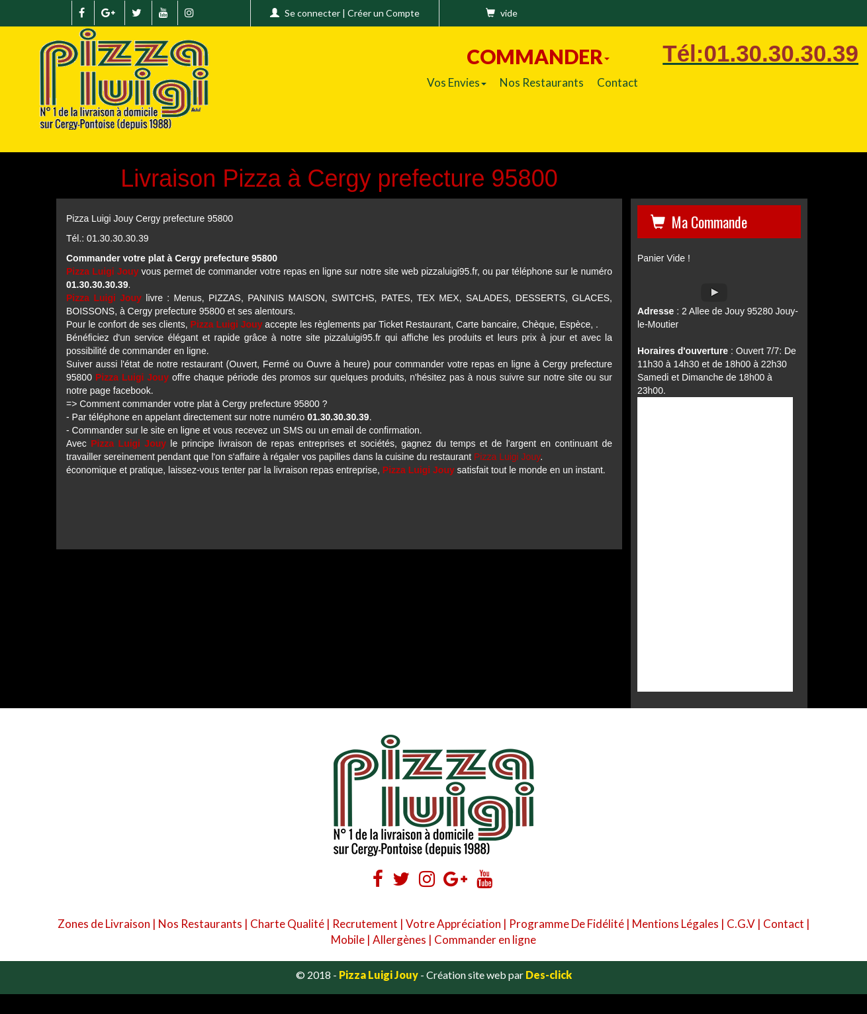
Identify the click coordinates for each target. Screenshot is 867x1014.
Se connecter (312, 13)
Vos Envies (456, 82)
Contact (617, 82)
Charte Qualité (287, 924)
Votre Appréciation (453, 924)
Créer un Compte (383, 13)
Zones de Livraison (104, 924)
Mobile (348, 939)
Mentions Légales (675, 924)
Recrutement (365, 924)
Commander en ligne (485, 939)
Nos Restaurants (542, 82)
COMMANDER (538, 56)
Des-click (548, 974)
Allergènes (399, 939)
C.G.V (741, 924)
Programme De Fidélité (566, 924)
